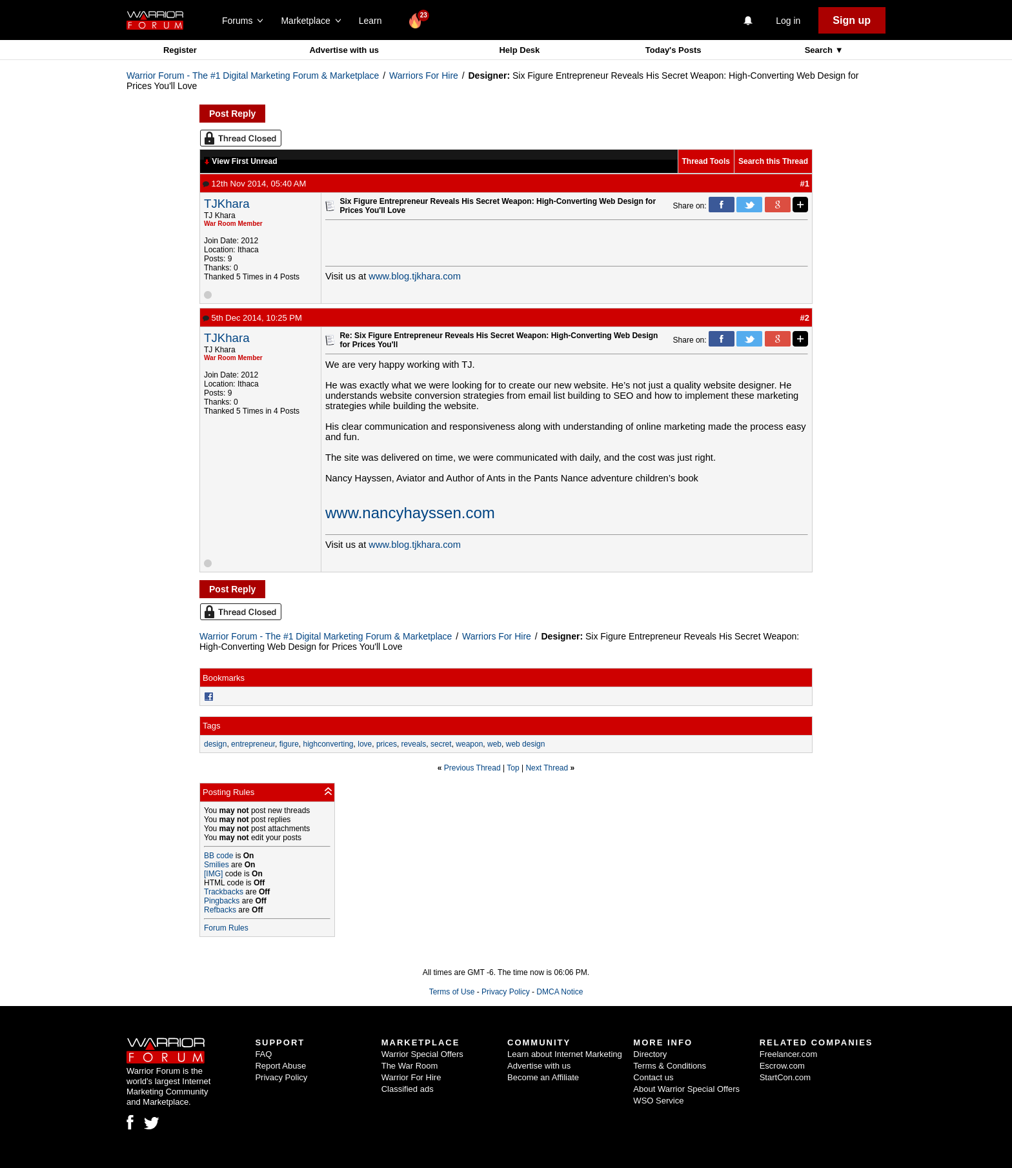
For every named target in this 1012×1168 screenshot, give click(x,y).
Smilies (216, 864)
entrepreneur (253, 744)
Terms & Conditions (669, 1066)
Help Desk (519, 50)
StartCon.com (785, 1077)
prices (386, 744)
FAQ (263, 1054)
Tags (211, 725)
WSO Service (658, 1100)
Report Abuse (280, 1066)
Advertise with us (344, 50)
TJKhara (227, 203)
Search (820, 50)
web (494, 744)
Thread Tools (706, 161)
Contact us (653, 1077)
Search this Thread (773, 161)
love (365, 744)
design (215, 744)
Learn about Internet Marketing (564, 1054)
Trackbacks (223, 891)
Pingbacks (221, 900)
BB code (218, 855)
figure (289, 744)
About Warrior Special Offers (686, 1089)
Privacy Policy (505, 991)
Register (180, 50)
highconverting (328, 744)
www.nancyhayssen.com (410, 512)
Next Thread (546, 767)
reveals (414, 744)
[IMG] (213, 873)
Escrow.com (782, 1066)
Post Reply (232, 113)
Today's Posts (673, 50)
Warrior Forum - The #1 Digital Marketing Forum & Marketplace (252, 75)
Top (513, 767)
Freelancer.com (789, 1054)
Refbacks (220, 909)
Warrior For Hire (411, 1077)
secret (441, 744)
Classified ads (407, 1089)
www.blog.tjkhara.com (415, 276)
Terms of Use (452, 991)
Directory (650, 1054)
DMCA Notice (559, 991)
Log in (788, 20)
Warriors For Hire (423, 75)
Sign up (852, 20)
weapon (469, 744)
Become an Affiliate (543, 1077)
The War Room (409, 1066)
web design (525, 744)
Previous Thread (472, 767)
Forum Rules (226, 927)
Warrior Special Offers (422, 1054)
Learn (374, 20)
